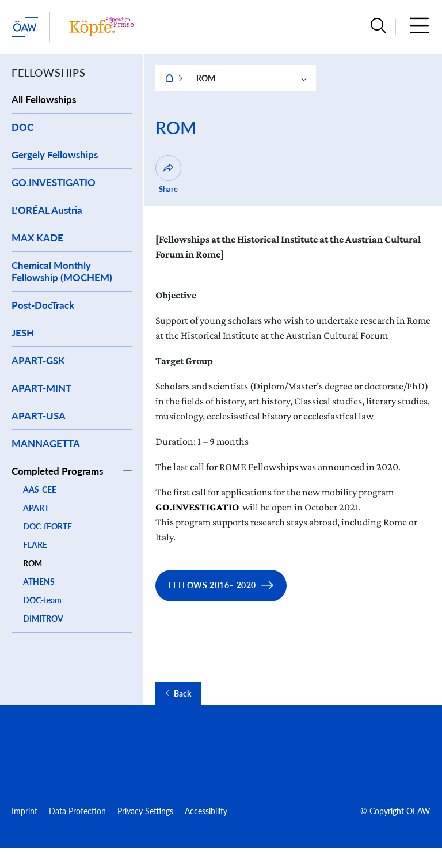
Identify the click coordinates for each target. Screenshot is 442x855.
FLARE (35, 545)
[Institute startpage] (101, 27)
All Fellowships (44, 99)
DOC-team (42, 600)
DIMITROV (43, 618)
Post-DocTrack (43, 305)
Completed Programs (57, 471)
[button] (378, 27)
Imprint (24, 811)
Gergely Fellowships (55, 155)
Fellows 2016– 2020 (212, 585)
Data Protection (77, 811)
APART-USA (39, 416)
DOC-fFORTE (47, 526)
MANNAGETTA (46, 443)
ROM (32, 563)
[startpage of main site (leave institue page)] (25, 27)
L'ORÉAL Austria (47, 210)
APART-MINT (41, 388)
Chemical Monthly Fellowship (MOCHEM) (62, 271)
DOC (22, 127)
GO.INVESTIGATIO (54, 182)
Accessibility (206, 811)
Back (182, 693)
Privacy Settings (145, 811)
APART (36, 508)
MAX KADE (37, 238)
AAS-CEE (39, 489)
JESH (23, 333)
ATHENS (39, 582)
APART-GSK (38, 360)
